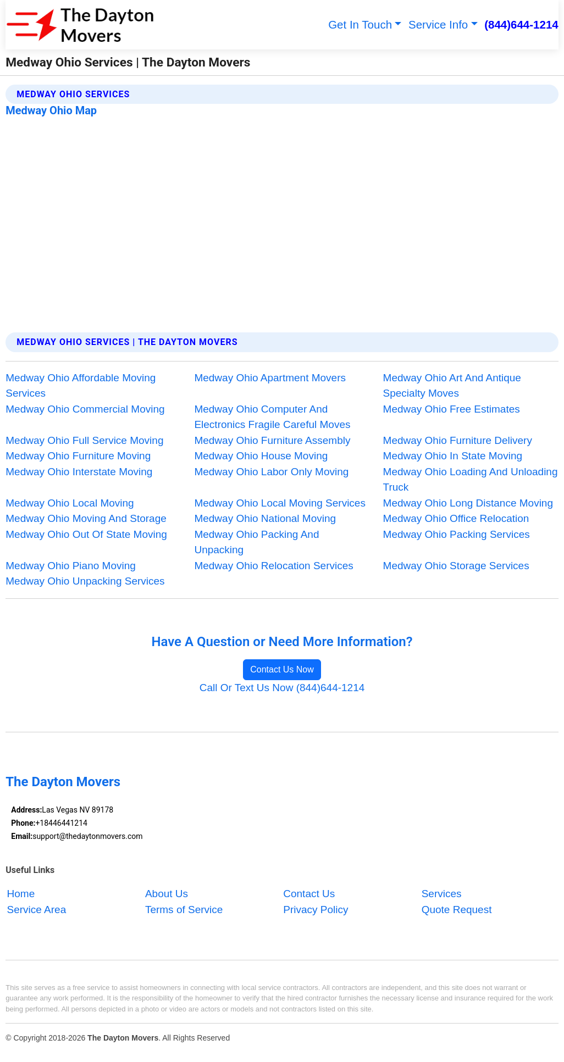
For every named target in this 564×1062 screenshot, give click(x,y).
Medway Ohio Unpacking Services (84, 581)
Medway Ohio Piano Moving (70, 565)
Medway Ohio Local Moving (69, 503)
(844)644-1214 (521, 24)
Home (21, 894)
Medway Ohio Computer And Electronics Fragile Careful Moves (272, 417)
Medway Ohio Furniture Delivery (457, 440)
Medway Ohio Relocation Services (273, 565)
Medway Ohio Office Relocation (456, 518)
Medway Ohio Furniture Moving (78, 456)
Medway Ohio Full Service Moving (84, 440)
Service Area (37, 909)
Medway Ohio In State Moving (452, 456)
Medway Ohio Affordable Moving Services (80, 385)
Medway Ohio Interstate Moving (78, 471)
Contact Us (309, 894)
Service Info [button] (438, 24)
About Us (166, 894)
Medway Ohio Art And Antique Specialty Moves (452, 385)
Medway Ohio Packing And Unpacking (256, 542)
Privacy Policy (315, 909)
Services (442, 894)
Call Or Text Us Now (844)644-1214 (282, 687)
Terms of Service (184, 909)
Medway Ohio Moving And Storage (86, 518)
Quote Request (457, 909)
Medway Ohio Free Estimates (451, 409)
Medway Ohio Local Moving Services (280, 503)
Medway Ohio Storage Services (456, 565)
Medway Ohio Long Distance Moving (468, 503)
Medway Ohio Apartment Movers (270, 377)
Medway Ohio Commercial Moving (84, 409)
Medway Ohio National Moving (265, 518)
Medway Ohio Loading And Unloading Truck (470, 479)
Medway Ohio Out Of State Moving (86, 534)
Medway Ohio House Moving (261, 456)
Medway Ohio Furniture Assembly (272, 440)
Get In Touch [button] (360, 24)
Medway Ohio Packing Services (456, 534)
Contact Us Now (282, 669)
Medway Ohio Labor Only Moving (271, 471)
